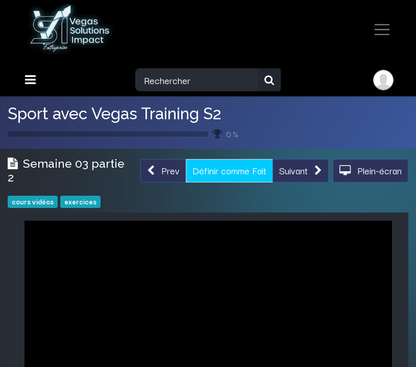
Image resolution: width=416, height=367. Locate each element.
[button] (163, 170)
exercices (80, 201)
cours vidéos (33, 201)
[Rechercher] (269, 79)
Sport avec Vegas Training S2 (114, 113)
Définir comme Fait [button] (229, 170)
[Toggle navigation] (31, 79)
